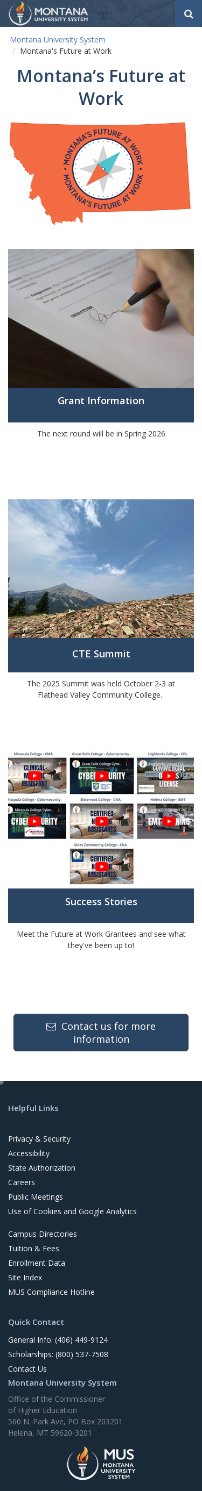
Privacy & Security (39, 1139)
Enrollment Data (36, 1263)
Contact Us (27, 1369)
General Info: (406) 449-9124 (58, 1340)
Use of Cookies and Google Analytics (72, 1211)
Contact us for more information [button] (101, 1032)
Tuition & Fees (33, 1248)
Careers (21, 1182)
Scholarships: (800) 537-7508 (58, 1354)
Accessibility (29, 1153)
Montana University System (58, 39)
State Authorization (41, 1168)
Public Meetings (35, 1197)
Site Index (25, 1277)
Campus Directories (42, 1234)
